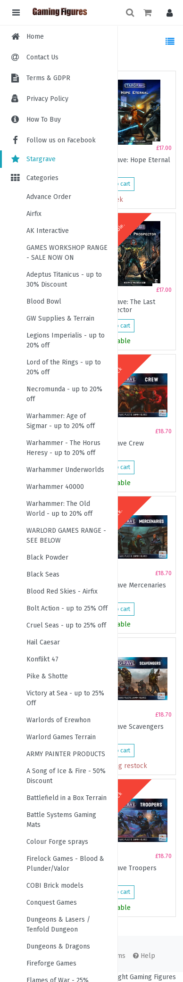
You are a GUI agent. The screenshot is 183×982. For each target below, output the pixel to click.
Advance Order (48, 197)
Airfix (34, 214)
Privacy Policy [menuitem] (47, 99)
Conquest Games (51, 903)
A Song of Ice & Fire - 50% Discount (66, 776)
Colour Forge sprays (57, 842)
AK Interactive (47, 231)
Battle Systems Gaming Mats (61, 820)
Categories (33, 178)
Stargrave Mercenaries (132, 585)
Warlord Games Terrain (61, 737)
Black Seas (42, 574)
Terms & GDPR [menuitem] (48, 78)
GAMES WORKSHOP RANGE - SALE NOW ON (67, 253)
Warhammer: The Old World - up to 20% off (59, 509)
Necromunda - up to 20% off (64, 394)
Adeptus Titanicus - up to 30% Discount (64, 280)
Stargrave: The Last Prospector (126, 306)
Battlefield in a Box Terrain (66, 798)
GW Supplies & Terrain (60, 318)
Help (144, 956)
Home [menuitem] (35, 37)
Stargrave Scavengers (131, 727)
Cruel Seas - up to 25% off (66, 625)
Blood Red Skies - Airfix (62, 591)
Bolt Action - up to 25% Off (67, 608)
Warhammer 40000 (55, 487)
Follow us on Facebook (52, 140)
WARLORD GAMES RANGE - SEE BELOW (66, 536)
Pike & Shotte (47, 676)
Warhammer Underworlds (65, 470)
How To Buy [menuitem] (43, 120)
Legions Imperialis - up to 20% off (65, 340)
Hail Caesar (43, 642)
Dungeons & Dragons (58, 946)
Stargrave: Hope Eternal (134, 160)
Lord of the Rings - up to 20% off (63, 367)
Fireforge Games (51, 963)
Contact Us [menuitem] (42, 57)
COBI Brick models (54, 886)
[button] (167, 12)
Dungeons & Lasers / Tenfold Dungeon (58, 924)
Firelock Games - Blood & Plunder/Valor (65, 864)
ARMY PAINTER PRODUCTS (65, 754)
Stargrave (32, 159)
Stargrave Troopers (127, 868)
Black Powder (47, 557)
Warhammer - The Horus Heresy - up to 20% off (63, 448)
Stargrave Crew (121, 443)
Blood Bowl (43, 301)
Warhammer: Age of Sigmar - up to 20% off (60, 421)
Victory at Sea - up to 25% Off (65, 698)
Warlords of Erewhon (58, 720)
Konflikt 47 (42, 659)
